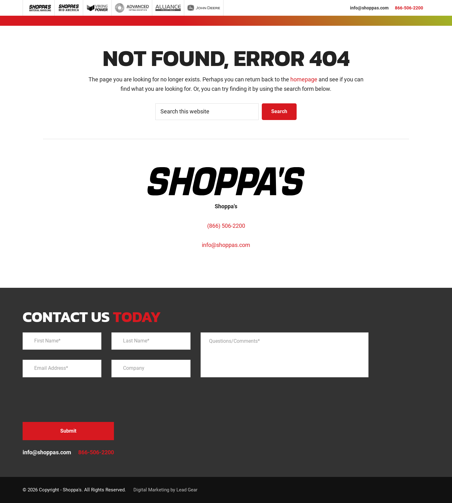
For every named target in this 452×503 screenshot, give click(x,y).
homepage (303, 79)
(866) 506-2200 (226, 225)
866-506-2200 (409, 7)
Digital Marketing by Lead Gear (165, 490)
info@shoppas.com (369, 7)
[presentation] (70, 399)
